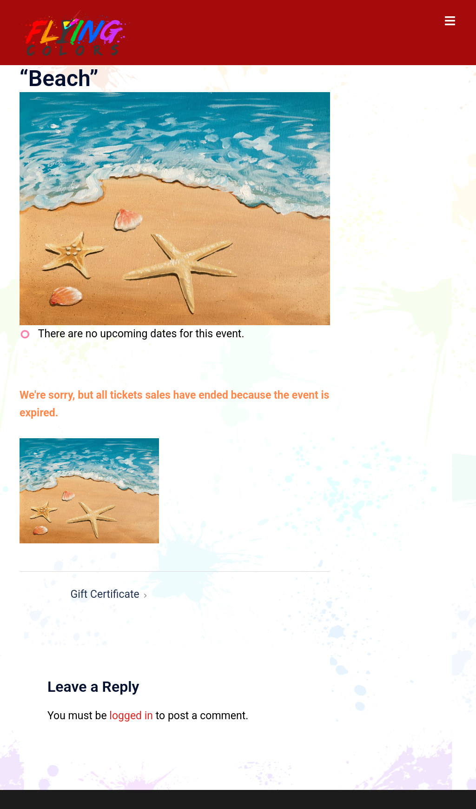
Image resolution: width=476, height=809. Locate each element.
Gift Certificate (105, 594)
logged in (131, 715)
